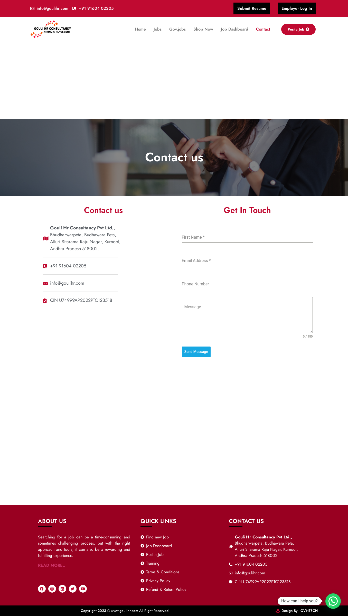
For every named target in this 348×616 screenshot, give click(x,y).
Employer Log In (296, 8)
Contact (263, 29)
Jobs (158, 29)
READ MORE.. (51, 565)
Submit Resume (251, 8)
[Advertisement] (174, 80)
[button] (333, 601)
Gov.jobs (177, 29)
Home (140, 29)
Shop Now (203, 29)
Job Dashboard (234, 29)
